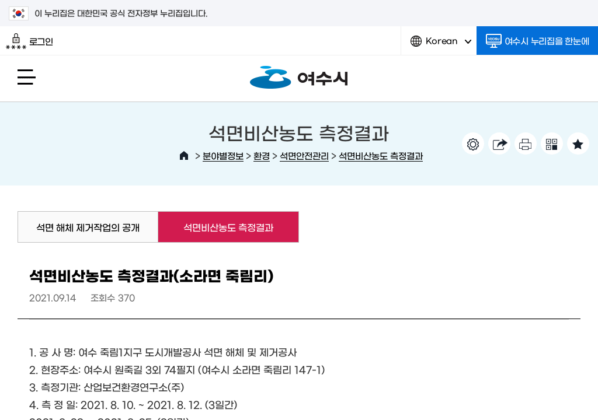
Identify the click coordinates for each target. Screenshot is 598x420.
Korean (441, 45)
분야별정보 (223, 155)
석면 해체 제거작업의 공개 (88, 227)
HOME (184, 155)
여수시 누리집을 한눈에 (537, 41)
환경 (261, 155)
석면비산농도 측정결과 (381, 155)
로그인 (29, 41)
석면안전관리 (304, 155)
